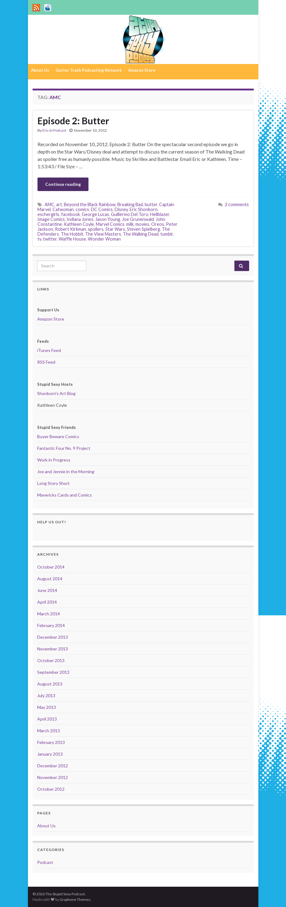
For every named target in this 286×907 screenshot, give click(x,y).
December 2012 (52, 765)
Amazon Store (141, 70)
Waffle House (72, 239)
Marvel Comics (110, 224)
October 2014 (51, 566)
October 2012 (51, 789)
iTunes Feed (49, 350)
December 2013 (52, 637)
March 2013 (48, 730)
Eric (45, 130)
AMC (49, 204)
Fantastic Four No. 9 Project (63, 448)
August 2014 (49, 578)
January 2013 (50, 754)
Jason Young (107, 219)
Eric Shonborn (144, 209)
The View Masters (103, 234)
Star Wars (115, 229)
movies (142, 224)
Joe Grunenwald (138, 219)
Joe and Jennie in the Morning (65, 471)
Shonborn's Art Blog (56, 393)
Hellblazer (159, 214)
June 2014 (47, 590)
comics (82, 209)
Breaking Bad (130, 204)
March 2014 (48, 613)
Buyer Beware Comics (58, 436)
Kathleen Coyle (79, 224)
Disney (121, 209)
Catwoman (63, 209)
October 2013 (51, 660)
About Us (40, 70)
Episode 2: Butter (73, 120)
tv (39, 239)
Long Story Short (53, 483)
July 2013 (46, 695)
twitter (50, 239)
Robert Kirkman (70, 229)
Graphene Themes (75, 899)
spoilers (96, 229)
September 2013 (53, 672)
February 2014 (51, 625)
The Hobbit (72, 234)
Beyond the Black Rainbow (90, 204)
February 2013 (51, 742)
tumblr (166, 234)
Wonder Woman (104, 239)
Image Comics (51, 219)
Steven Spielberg (143, 229)
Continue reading (63, 184)
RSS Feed (46, 362)
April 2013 (47, 718)
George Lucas (95, 214)
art (59, 204)
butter (151, 204)
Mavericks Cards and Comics (64, 494)
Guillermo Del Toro (129, 214)
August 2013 (49, 683)
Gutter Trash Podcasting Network (89, 70)
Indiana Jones (80, 219)
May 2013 (46, 707)
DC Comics (102, 209)
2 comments (237, 204)
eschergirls (48, 214)
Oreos (157, 224)
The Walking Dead (141, 234)
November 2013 (52, 648)
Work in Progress (53, 459)
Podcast (59, 130)
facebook (70, 214)
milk (130, 224)
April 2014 (47, 602)
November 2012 (52, 777)
